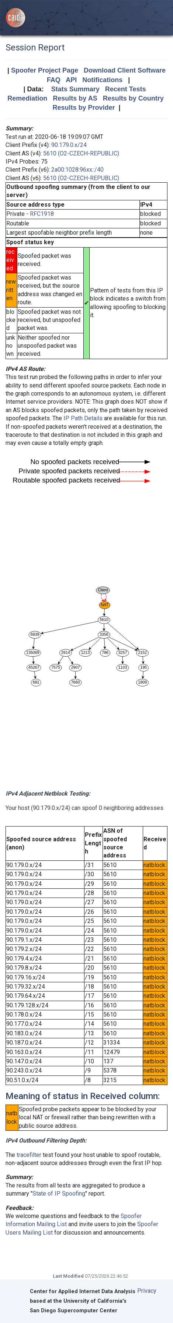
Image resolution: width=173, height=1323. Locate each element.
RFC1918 (42, 213)
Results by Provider (83, 107)
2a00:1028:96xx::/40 (77, 169)
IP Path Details (83, 418)
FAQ (53, 80)
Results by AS (75, 98)
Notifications (102, 80)
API (71, 80)
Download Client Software (125, 70)
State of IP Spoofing (58, 1193)
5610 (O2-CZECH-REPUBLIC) (81, 153)
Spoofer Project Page (44, 70)
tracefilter (29, 1154)
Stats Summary (75, 89)
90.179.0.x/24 (69, 144)
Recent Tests (125, 89)
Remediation (27, 98)
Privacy (146, 1290)
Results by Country (133, 98)
